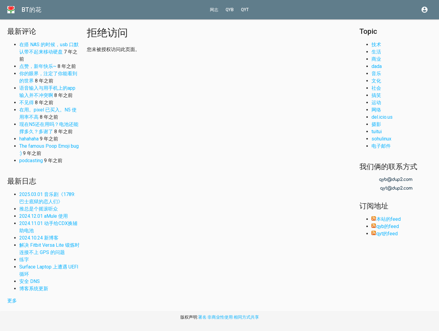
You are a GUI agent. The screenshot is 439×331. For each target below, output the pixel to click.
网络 (376, 110)
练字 (24, 259)
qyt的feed (384, 233)
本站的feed (386, 219)
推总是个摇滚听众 (38, 209)
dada (376, 66)
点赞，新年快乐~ (37, 66)
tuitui (376, 131)
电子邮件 (381, 146)
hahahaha (29, 139)
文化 (376, 81)
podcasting (31, 160)
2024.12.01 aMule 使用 (43, 216)
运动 (376, 102)
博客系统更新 (33, 288)
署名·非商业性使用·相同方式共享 (228, 317)
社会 (376, 88)
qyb (230, 9)
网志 (214, 9)
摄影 (376, 124)
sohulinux (381, 139)
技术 (376, 44)
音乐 (376, 73)
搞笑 (376, 95)
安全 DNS (29, 281)
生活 (376, 52)
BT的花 (31, 9)
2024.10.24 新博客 (38, 238)
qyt (245, 9)
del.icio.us (382, 117)
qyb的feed (385, 226)
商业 (376, 59)
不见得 (26, 102)
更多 (12, 301)
